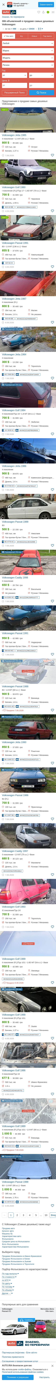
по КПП (5, 1280)
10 (46, 1215)
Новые (34, 36)
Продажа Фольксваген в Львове (16, 1261)
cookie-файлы (24, 1369)
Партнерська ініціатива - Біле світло (19, 1352)
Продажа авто (8, 1228)
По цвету (6, 1283)
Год (3, 70)
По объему (7, 1290)
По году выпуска (9, 1273)
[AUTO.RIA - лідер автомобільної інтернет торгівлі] (9, 12)
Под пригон (47, 36)
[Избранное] (38, 12)
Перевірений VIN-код (11, 329)
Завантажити (46, 4)
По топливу (7, 1287)
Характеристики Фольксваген (15, 1247)
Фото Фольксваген (10, 1244)
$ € (39, 29)
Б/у (21, 36)
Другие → (6, 1293)
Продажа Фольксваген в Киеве (16, 1259)
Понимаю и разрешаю (18, 1377)
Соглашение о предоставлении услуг (20, 1361)
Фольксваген (8, 1239)
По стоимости (8, 1277)
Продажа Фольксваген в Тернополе (18, 1264)
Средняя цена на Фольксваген (16, 1241)
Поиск (41, 92)
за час (10, 29)
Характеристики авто (11, 1236)
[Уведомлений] (43, 12)
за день (26, 29)
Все (9, 36)
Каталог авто (8, 1231)
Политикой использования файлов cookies (23, 1372)
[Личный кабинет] (53, 12)
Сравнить (26, 1320)
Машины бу (7, 1233)
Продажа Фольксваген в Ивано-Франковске (22, 1256)
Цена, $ (5, 81)
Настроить (44, 1377)
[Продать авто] (48, 12)
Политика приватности (13, 1357)
